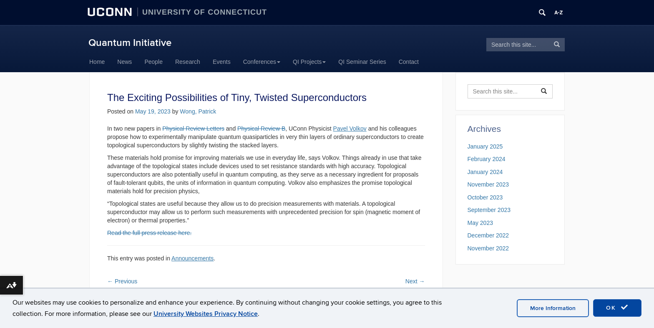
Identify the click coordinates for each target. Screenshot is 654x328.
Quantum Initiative (129, 43)
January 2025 (485, 146)
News (124, 61)
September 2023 (489, 210)
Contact (409, 61)
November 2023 (488, 184)
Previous (122, 281)
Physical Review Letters (193, 128)
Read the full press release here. (149, 233)
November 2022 (488, 248)
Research (187, 61)
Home (97, 61)
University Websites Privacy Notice (205, 314)
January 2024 (485, 172)
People (153, 61)
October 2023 (485, 197)
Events (222, 61)
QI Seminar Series (362, 61)
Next (415, 281)
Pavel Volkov (350, 128)
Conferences (261, 61)
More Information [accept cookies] (553, 308)
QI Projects (309, 61)
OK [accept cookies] (617, 307)
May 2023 (480, 223)
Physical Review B (261, 128)
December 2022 (488, 235)
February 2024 (487, 159)
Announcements (192, 258)
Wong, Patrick (198, 111)
